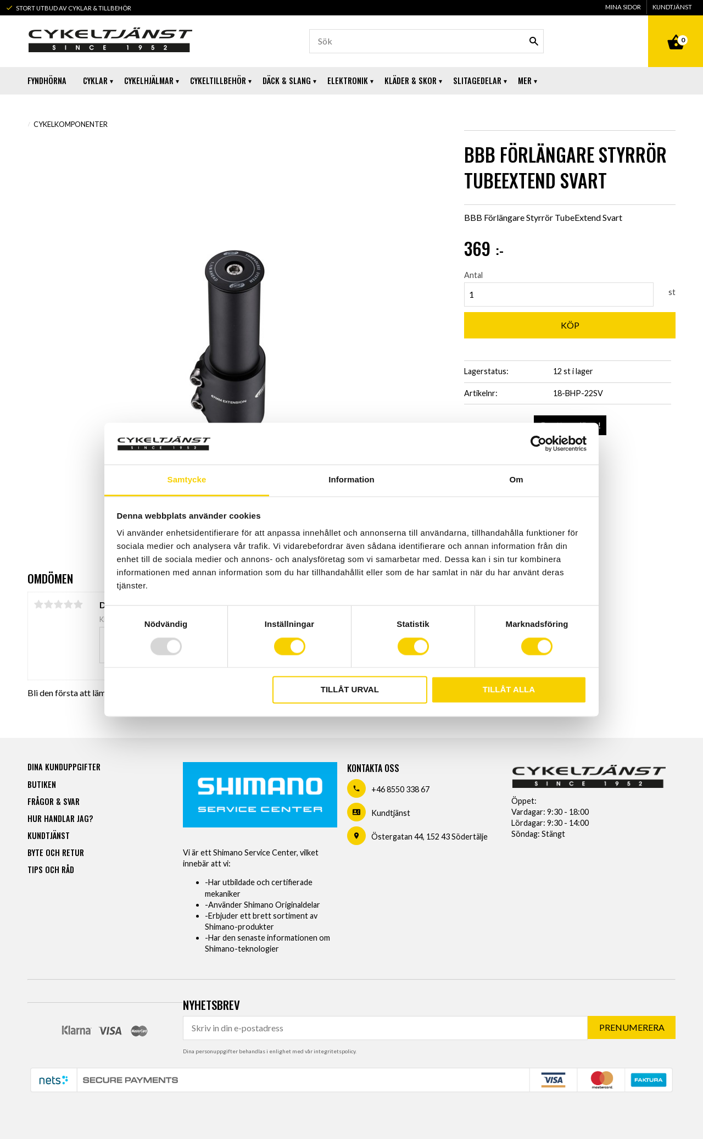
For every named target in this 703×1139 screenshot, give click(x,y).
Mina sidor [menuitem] (623, 6)
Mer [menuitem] (525, 80)
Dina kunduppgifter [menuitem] (64, 767)
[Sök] (534, 41)
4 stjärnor (68, 604)
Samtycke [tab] (187, 480)
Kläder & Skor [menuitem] (410, 80)
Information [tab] (351, 480)
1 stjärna (38, 604)
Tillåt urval (350, 689)
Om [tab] (516, 480)
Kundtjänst (390, 813)
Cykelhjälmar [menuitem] (149, 80)
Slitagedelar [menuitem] (477, 80)
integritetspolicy (334, 1051)
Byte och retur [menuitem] (55, 852)
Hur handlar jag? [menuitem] (60, 818)
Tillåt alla (509, 689)
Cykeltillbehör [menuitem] (218, 80)
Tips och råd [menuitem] (50, 869)
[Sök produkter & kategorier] (426, 41)
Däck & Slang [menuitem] (287, 80)
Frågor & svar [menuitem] (53, 801)
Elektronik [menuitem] (347, 80)
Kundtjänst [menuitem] (672, 6)
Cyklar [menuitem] (95, 80)
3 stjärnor (58, 604)
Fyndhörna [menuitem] (46, 80)
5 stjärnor (78, 604)
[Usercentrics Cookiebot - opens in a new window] (538, 443)
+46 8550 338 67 (400, 789)
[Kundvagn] (675, 29)
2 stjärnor (48, 604)
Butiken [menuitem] (41, 784)
